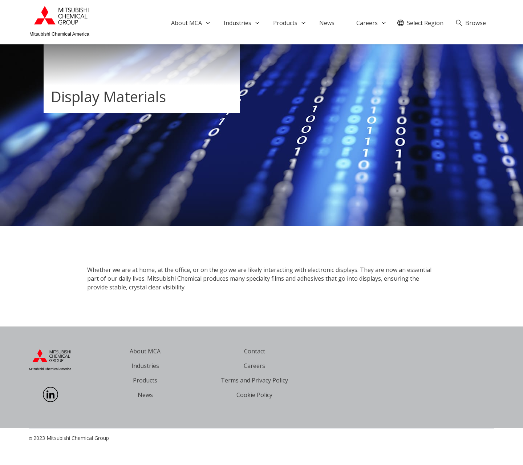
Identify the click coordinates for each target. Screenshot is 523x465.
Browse (475, 23)
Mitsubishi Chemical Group (77, 437)
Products (285, 23)
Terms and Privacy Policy (254, 380)
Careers (367, 23)
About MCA (186, 23)
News (327, 23)
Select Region (425, 23)
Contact (254, 351)
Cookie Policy (254, 395)
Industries (237, 23)
